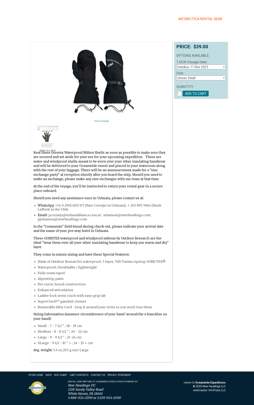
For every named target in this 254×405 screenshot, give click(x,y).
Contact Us (138, 5)
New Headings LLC (214, 386)
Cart (206, 5)
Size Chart (60, 375)
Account (194, 5)
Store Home (35, 375)
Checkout (220, 5)
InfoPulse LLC (217, 390)
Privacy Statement (119, 375)
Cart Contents (79, 375)
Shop (49, 375)
